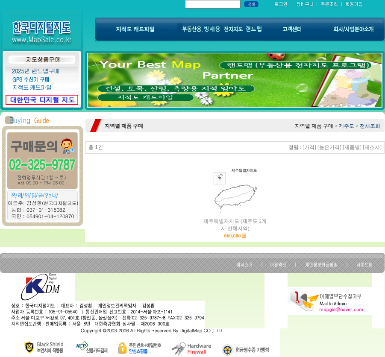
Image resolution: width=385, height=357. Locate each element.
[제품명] (352, 147)
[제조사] (372, 147)
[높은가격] (329, 147)
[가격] (309, 147)
